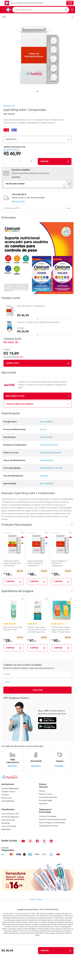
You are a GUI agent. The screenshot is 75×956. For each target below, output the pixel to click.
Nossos (56, 785)
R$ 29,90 (23, 331)
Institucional (7, 784)
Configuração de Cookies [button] (48, 826)
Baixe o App (70, 3)
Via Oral (43, 429)
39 (56, 574)
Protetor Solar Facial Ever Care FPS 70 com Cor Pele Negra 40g (37, 629)
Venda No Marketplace (10, 788)
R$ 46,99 (23, 315)
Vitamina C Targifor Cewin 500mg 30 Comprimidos (38, 322)
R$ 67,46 (31, 571)
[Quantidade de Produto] (20, 161)
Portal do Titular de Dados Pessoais (52, 819)
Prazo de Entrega (8, 820)
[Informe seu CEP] (34, 208)
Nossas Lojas (6, 798)
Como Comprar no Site (10, 814)
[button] (37, 55)
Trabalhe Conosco (8, 792)
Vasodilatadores (47, 460)
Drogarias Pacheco (12, 150)
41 (32, 640)
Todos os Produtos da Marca (37, 404)
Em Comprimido (47, 483)
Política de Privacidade (47, 816)
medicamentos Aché (37, 396)
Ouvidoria (5, 795)
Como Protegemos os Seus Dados (52, 823)
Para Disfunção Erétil (49, 445)
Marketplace (6, 829)
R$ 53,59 (7, 571)
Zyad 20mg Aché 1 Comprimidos (31, 306)
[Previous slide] (67, 525)
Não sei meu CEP (18, 201)
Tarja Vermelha (46, 437)
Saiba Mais (16, 177)
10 (8, 574)
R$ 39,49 (20, 328)
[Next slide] (72, 525)
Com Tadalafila (46, 422)
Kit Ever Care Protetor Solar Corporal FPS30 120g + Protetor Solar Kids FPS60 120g (61, 629)
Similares (44, 476)
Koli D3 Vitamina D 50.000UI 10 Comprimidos (59, 563)
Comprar (54, 161)
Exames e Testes (45, 794)
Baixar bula (37, 139)
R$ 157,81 (55, 571)
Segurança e (56, 810)
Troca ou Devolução (8, 826)
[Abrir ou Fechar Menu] (3, 10)
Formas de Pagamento (10, 817)
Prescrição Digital (45, 800)
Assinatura (43, 804)
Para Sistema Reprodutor (50, 452)
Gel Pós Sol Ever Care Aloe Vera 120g (13, 628)
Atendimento (8, 809)
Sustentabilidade (7, 801)
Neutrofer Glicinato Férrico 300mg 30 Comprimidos (35, 563)
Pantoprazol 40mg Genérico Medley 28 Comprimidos (12, 563)
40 (56, 640)
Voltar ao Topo (37, 899)
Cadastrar (37, 690)
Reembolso (5, 823)
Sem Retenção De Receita (51, 468)
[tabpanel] (37, 55)
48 (32, 574)
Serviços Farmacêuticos (48, 797)
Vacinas (42, 791)
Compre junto (37, 363)
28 (8, 640)
